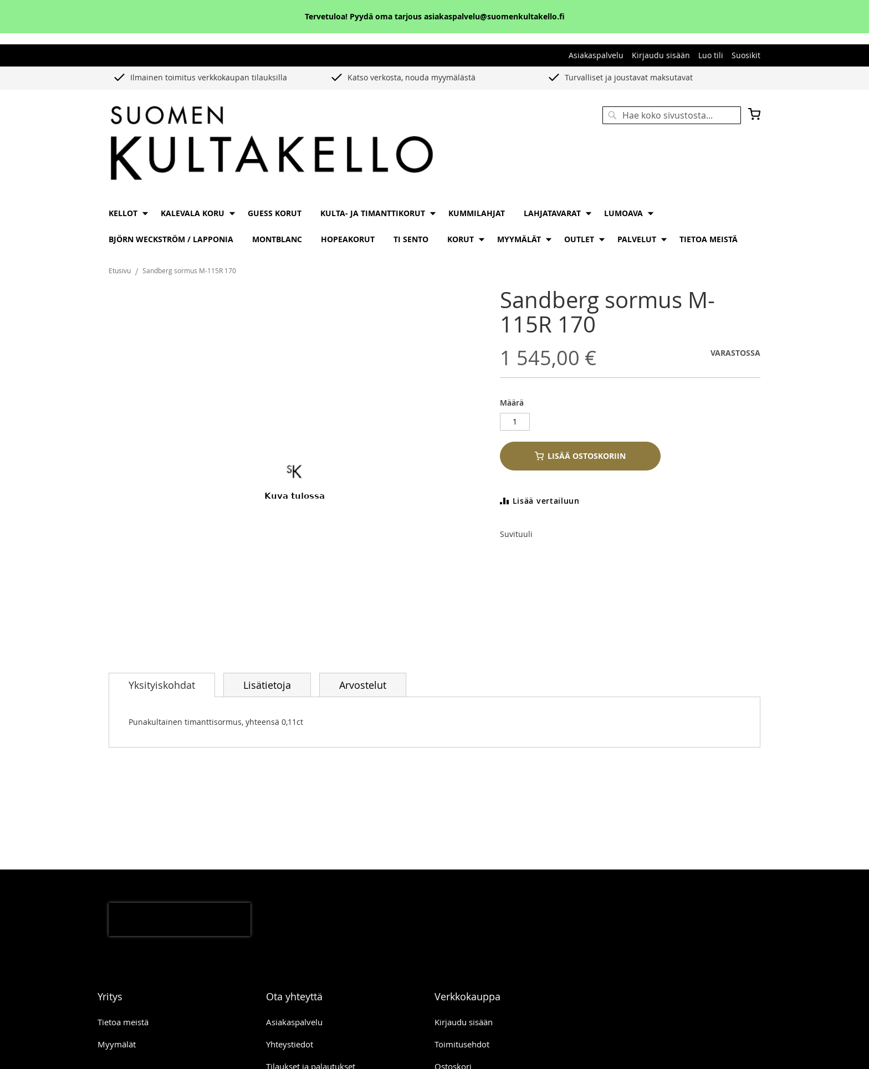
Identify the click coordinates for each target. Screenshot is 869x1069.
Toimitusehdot (461, 1044)
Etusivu (120, 270)
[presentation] (180, 919)
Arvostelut (362, 685)
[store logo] (271, 144)
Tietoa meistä (123, 1021)
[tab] (162, 685)
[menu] (434, 226)
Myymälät (117, 1044)
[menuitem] (125, 213)
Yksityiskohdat (162, 685)
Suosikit (746, 55)
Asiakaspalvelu (596, 55)
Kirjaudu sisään (661, 55)
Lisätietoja (267, 685)
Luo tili (710, 55)
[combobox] (671, 115)
